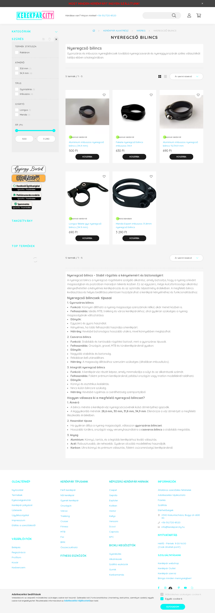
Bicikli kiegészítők (122, 545)
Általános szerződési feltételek (174, 490)
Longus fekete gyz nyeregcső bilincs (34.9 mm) (85, 225)
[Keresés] (174, 15)
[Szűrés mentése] (43, 39)
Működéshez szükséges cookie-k (183, 594)
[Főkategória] (93, 30)
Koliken (113, 505)
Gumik (112, 569)
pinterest (178, 587)
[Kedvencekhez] (104, 95)
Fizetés (162, 500)
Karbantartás (116, 574)
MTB (62, 531)
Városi (64, 510)
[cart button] (198, 15)
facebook (158, 587)
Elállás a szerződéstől (23, 525)
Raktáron (25, 52)
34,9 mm (26, 73)
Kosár (15, 562)
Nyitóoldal (17, 490)
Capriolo (114, 531)
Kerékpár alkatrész (115, 30)
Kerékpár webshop (168, 563)
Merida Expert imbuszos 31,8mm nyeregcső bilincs (134, 225)
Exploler (113, 500)
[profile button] (189, 15)
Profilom (16, 557)
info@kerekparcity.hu (173, 527)
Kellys (112, 516)
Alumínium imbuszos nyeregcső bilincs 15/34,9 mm (180, 144)
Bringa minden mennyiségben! (174, 578)
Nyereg (141, 30)
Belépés (16, 547)
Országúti (65, 505)
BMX (62, 542)
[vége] (46, 138)
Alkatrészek (115, 559)
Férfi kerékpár (68, 490)
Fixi (62, 537)
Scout (112, 526)
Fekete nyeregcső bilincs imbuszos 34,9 (129, 144)
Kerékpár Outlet (167, 568)
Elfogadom (172, 606)
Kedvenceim (18, 567)
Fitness (64, 526)
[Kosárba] (87, 157)
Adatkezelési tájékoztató (171, 495)
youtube (185, 587)
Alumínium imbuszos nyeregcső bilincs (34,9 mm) (86, 144)
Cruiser (64, 521)
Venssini (113, 521)
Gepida (113, 495)
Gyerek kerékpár (69, 500)
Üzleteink (17, 510)
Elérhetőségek (165, 510)
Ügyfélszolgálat (20, 515)
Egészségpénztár (21, 500)
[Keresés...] (161, 15)
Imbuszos (26, 94)
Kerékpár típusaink (74, 481)
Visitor (112, 510)
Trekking (65, 516)
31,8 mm (25, 68)
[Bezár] (202, 3)
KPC (111, 537)
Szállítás (162, 505)
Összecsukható (69, 547)
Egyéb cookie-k (173, 598)
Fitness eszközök (73, 555)
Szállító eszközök (118, 564)
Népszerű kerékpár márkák (128, 481)
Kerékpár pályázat (22, 505)
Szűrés (18, 39)
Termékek (17, 495)
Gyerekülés (115, 554)
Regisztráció (19, 552)
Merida (25, 114)
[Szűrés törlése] (49, 39)
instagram (165, 587)
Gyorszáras (27, 89)
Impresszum (18, 520)
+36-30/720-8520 (106, 15)
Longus (25, 110)
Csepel (113, 490)
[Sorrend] (186, 76)
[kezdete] (24, 138)
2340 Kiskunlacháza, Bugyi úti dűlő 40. (180, 516)
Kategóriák (21, 31)
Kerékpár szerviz (167, 573)
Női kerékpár (67, 495)
